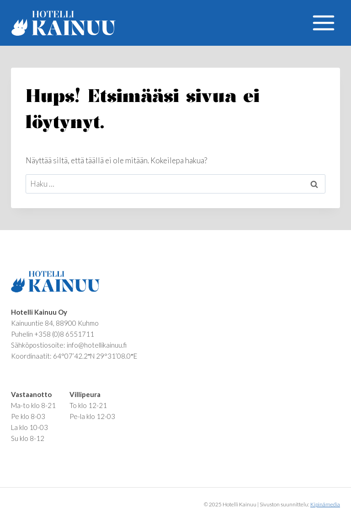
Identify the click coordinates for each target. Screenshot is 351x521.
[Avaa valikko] (323, 22)
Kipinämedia (325, 504)
